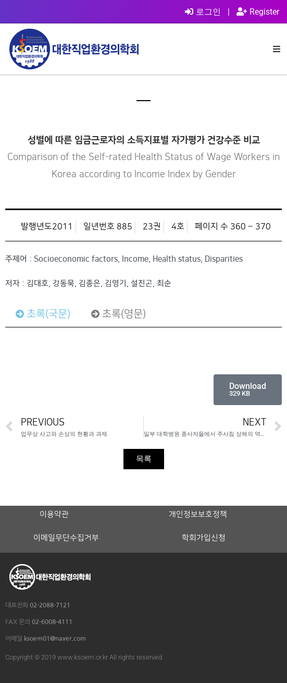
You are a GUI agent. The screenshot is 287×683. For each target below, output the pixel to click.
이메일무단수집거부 (66, 538)
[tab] (43, 314)
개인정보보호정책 (198, 514)
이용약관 (54, 514)
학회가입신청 (204, 538)
